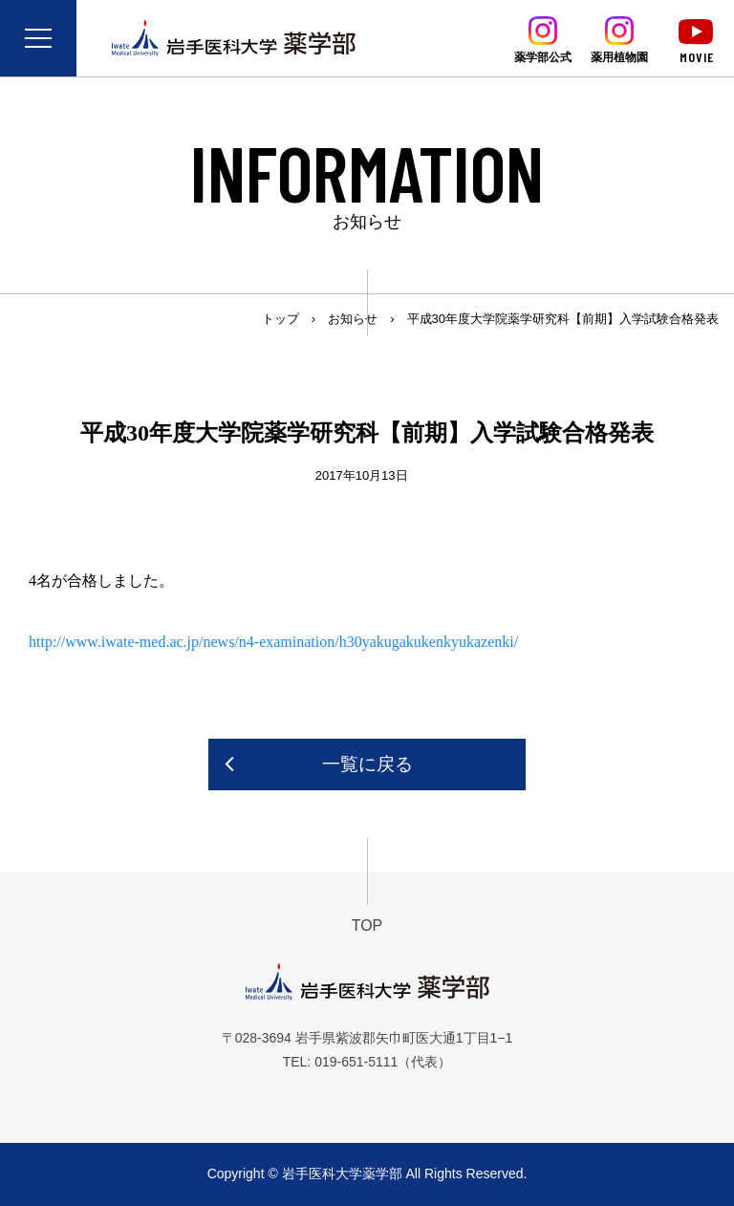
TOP (367, 925)
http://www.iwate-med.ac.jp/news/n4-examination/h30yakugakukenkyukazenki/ (273, 642)
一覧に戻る (367, 764)
